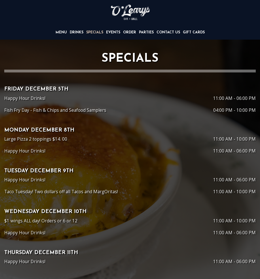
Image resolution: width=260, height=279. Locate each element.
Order (129, 32)
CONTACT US (168, 32)
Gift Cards (194, 32)
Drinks (76, 32)
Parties (146, 32)
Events (113, 32)
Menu (61, 32)
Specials (94, 32)
